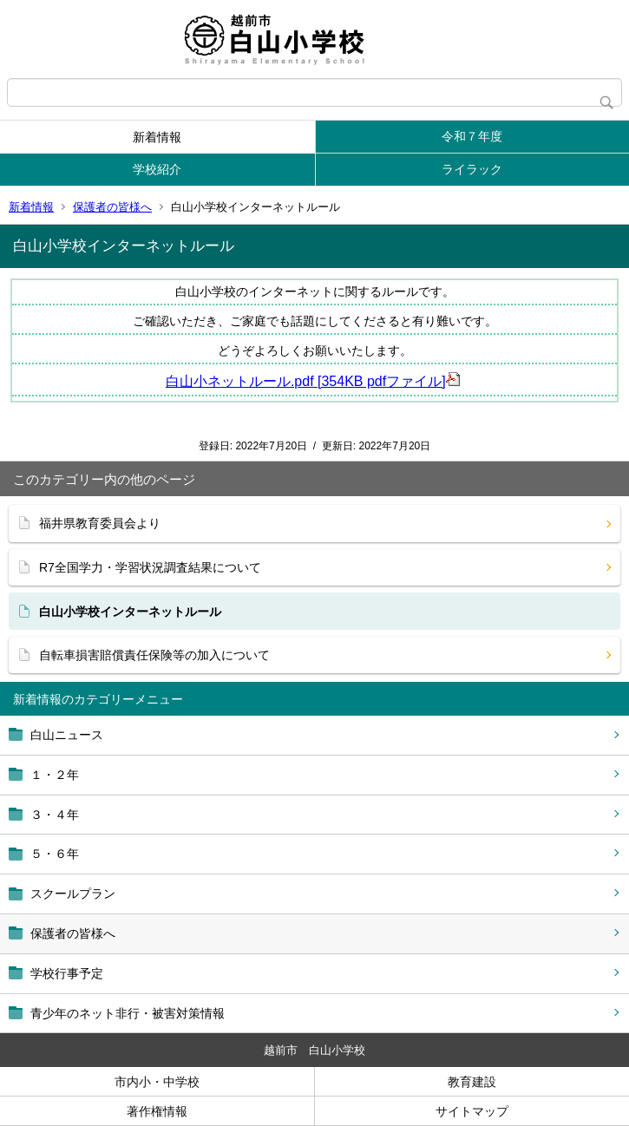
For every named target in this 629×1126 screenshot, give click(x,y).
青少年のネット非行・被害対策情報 (127, 1013)
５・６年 (54, 854)
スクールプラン (72, 893)
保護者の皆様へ (112, 206)
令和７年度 (472, 136)
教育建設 (472, 1082)
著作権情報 (157, 1111)
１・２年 (54, 775)
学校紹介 (157, 169)
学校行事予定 (66, 973)
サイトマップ (472, 1111)
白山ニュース (66, 735)
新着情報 (157, 137)
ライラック (472, 169)
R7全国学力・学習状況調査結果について (150, 567)
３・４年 (54, 815)
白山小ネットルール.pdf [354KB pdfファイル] (313, 381)
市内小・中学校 (157, 1082)
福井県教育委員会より (100, 523)
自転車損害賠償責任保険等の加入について (154, 655)
